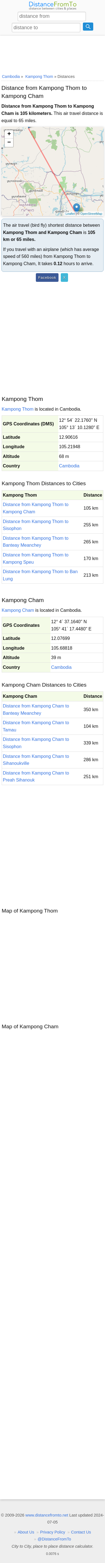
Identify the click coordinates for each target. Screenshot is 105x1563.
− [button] (9, 143)
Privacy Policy (52, 1532)
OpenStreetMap (91, 213)
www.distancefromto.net (46, 1515)
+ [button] (9, 134)
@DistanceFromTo (54, 1539)
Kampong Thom (18, 409)
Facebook (47, 277)
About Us (26, 1532)
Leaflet (70, 213)
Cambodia (69, 466)
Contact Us (81, 1532)
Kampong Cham (18, 610)
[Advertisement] (52, 54)
